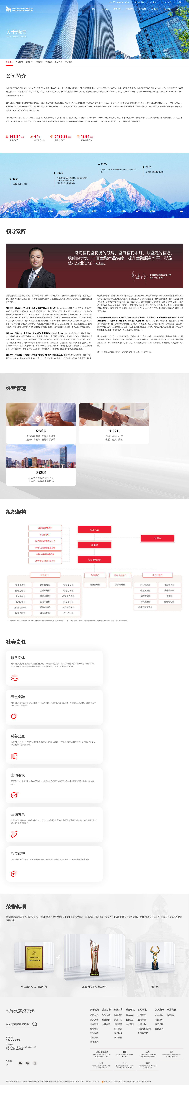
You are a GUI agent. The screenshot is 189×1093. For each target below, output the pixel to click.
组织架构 (60, 75)
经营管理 (48, 75)
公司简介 (11, 75)
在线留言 (178, 2)
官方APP (150, 2)
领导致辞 (35, 75)
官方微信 (134, 2)
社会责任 (28, 44)
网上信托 (165, 2)
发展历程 (23, 75)
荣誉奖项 (84, 75)
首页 (9, 44)
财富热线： (111, 2)
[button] (59, 947)
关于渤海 (17, 44)
